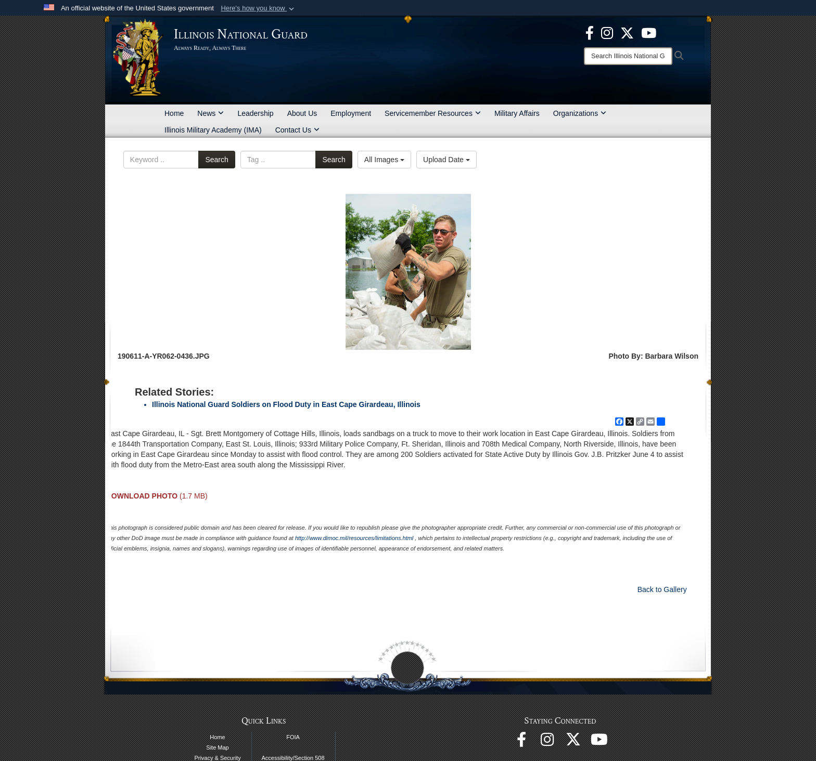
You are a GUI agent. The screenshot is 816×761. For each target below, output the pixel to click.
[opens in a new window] (627, 32)
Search (216, 159)
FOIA (293, 737)
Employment (350, 113)
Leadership (255, 113)
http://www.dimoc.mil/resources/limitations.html (354, 538)
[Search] (628, 56)
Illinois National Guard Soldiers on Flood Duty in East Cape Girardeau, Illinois (286, 404)
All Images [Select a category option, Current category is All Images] (384, 159)
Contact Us (297, 130)
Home (174, 113)
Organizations (579, 113)
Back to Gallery (662, 589)
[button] (258, 8)
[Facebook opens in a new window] (589, 32)
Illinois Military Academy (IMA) (213, 130)
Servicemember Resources (433, 113)
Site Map (217, 747)
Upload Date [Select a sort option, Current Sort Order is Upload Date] (446, 159)
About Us (302, 113)
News (210, 113)
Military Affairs (517, 113)
